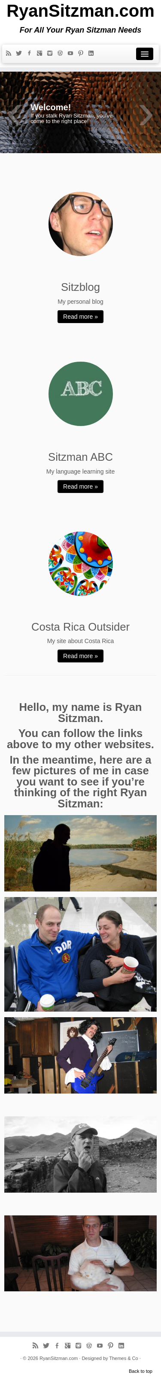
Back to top (140, 1371)
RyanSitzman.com (80, 10)
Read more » (80, 316)
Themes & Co (123, 1358)
